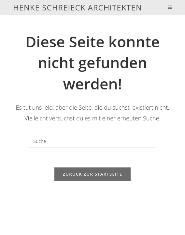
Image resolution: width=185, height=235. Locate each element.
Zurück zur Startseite (92, 174)
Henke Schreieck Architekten (77, 7)
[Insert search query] (92, 141)
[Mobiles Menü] (170, 7)
